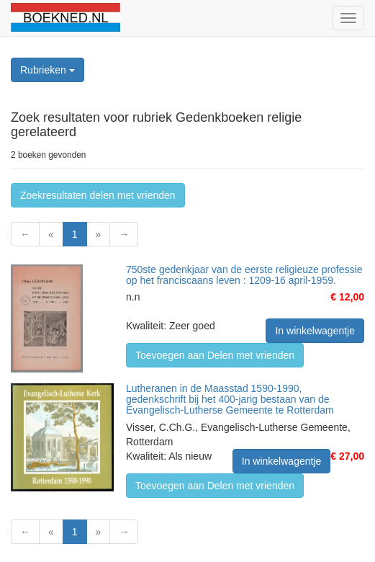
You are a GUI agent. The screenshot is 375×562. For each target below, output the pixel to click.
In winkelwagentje (315, 330)
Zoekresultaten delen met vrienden (98, 195)
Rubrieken (47, 70)
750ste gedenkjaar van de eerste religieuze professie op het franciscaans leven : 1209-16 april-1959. (244, 275)
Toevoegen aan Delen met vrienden (214, 355)
